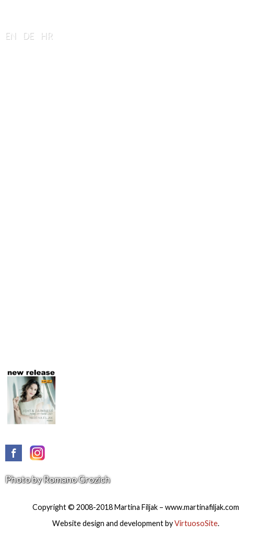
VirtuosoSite (196, 523)
